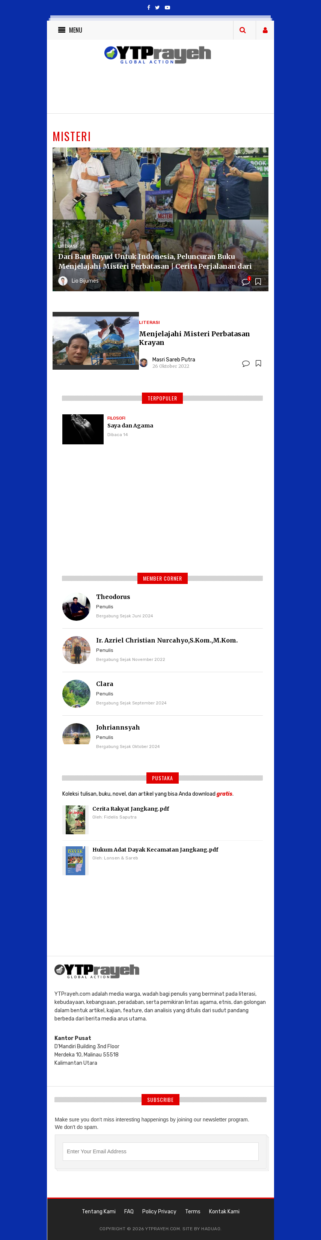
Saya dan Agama (130, 425)
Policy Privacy (159, 1211)
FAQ (129, 1211)
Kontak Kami (224, 1211)
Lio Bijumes (85, 281)
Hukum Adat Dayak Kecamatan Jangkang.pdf (155, 849)
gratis (224, 794)
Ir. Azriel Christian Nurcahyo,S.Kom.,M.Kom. (167, 640)
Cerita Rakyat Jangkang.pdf (130, 808)
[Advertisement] (162, 512)
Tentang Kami (99, 1211)
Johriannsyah (118, 727)
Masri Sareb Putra (173, 360)
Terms (192, 1211)
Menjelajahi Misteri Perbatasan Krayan (194, 338)
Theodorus (113, 596)
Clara (104, 684)
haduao (210, 1228)
